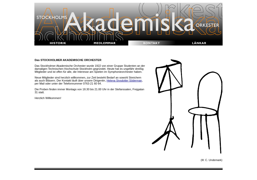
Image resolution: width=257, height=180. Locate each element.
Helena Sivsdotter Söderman (124, 80)
